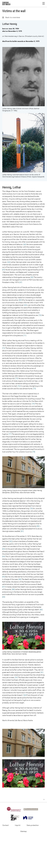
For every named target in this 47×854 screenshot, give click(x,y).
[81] (22, 531)
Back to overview (12, 17)
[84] (3, 556)
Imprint (17, 825)
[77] (10, 434)
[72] (3, 348)
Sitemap (23, 831)
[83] (3, 549)
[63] (25, 244)
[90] (41, 610)
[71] (25, 335)
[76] (33, 404)
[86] (20, 579)
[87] (3, 587)
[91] (42, 672)
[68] (20, 300)
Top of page (44, 799)
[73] (16, 378)
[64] (8, 262)
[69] (25, 305)
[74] (19, 386)
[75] (34, 388)
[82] (10, 541)
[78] (33, 452)
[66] (32, 277)
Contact (6, 825)
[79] (31, 508)
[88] (13, 589)
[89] (3, 597)
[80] (38, 526)
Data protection (33, 825)
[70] (40, 315)
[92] (16, 677)
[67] (20, 282)
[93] (25, 695)
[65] (3, 270)
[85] (3, 577)
